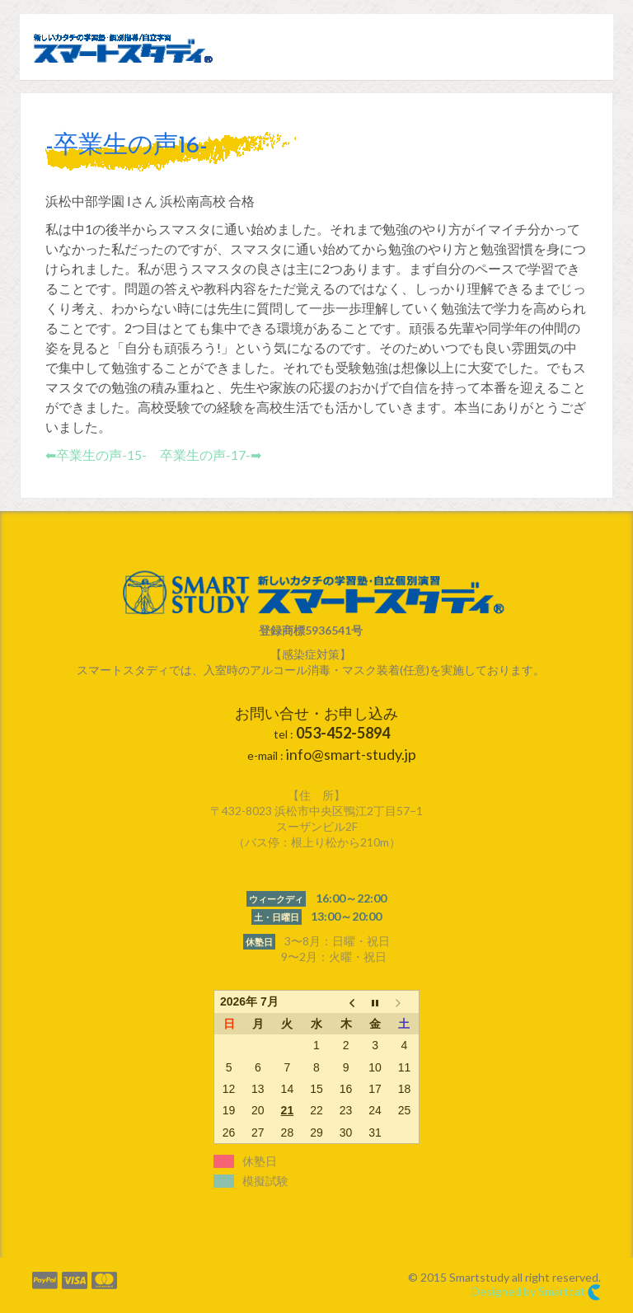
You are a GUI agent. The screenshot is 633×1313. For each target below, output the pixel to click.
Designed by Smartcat (536, 1292)
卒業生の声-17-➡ (210, 454)
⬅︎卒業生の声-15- (96, 454)
